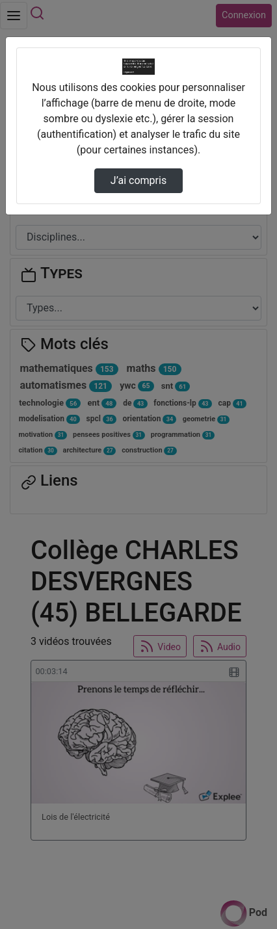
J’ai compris (138, 180)
